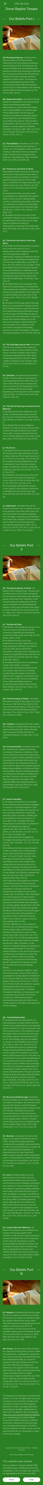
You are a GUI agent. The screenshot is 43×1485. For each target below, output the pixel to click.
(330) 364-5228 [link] (21, 3)
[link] (21, 9)
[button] (5, 3)
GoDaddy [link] (20, 1454)
